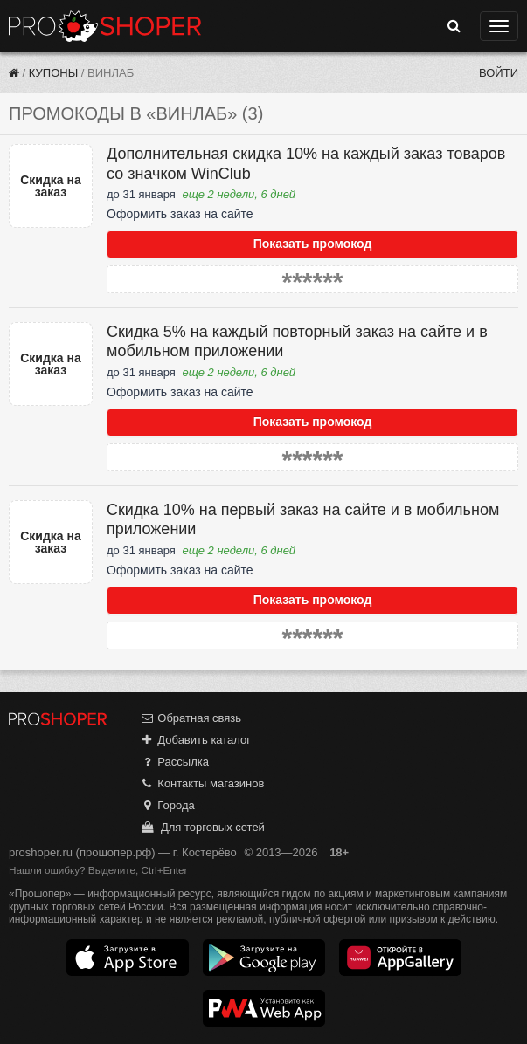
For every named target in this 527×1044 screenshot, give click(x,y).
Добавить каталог (195, 739)
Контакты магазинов (202, 783)
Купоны (53, 72)
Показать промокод (312, 244)
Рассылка (174, 761)
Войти (498, 72)
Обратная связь (190, 718)
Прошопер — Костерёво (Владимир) (105, 26)
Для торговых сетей (202, 827)
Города (167, 805)
